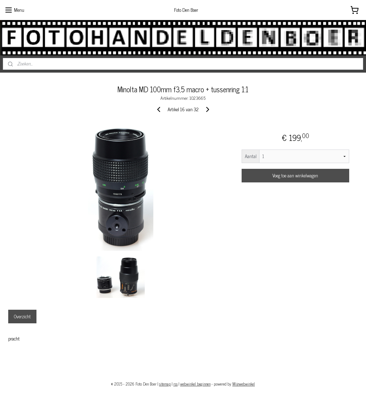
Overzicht (22, 316)
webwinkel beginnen (195, 384)
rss (175, 384)
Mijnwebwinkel (243, 384)
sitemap (165, 384)
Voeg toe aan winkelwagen (295, 175)
